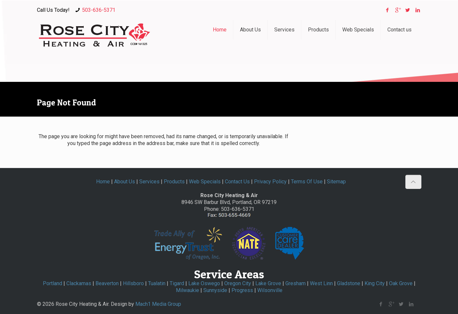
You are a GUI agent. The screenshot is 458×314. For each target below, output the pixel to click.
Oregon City (237, 283)
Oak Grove (401, 283)
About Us (124, 181)
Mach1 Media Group (158, 304)
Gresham (295, 283)
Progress (242, 290)
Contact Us (237, 181)
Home (103, 181)
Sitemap (336, 181)
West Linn (321, 283)
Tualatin (156, 283)
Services (149, 181)
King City (375, 283)
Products (174, 181)
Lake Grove (268, 283)
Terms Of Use (307, 181)
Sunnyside (215, 290)
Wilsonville (269, 290)
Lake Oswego (204, 283)
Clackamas (78, 283)
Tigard (177, 283)
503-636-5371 (98, 10)
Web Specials (205, 181)
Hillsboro (133, 283)
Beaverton (107, 283)
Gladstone (348, 283)
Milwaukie (187, 290)
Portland (52, 283)
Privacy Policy (270, 181)
